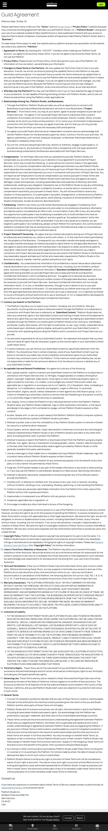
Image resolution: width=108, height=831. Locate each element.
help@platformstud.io (12, 787)
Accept (68, 818)
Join (101, 4)
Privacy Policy (52, 819)
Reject (80, 818)
